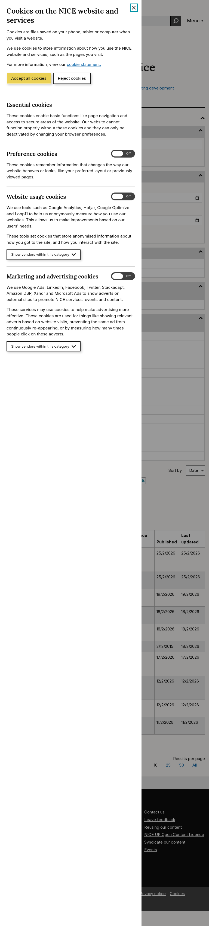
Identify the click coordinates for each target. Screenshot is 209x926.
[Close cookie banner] (134, 7)
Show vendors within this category (43, 254)
